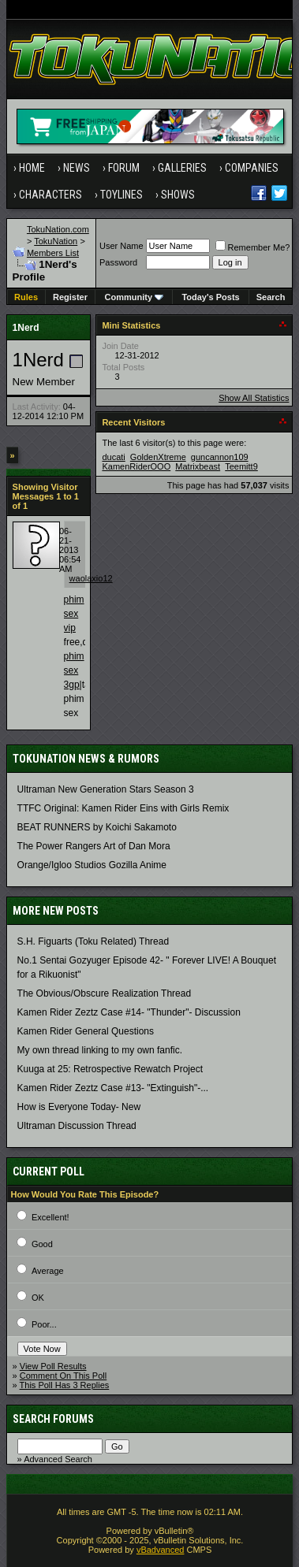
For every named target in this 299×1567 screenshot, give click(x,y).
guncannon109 (220, 457)
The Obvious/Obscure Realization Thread (104, 993)
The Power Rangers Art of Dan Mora (93, 846)
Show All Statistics (254, 398)
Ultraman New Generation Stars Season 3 (105, 789)
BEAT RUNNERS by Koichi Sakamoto (97, 827)
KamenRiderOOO (136, 466)
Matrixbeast (197, 466)
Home (32, 168)
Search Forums (53, 1419)
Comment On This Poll (63, 1375)
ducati (113, 457)
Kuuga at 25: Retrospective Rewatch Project (110, 1069)
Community (134, 297)
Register (70, 297)
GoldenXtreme (158, 457)
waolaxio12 (91, 578)
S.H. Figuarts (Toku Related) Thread (93, 941)
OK (38, 1297)
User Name (121, 246)
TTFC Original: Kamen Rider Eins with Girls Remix (123, 808)
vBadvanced (160, 1549)
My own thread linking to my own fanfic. (99, 1050)
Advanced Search (58, 1459)
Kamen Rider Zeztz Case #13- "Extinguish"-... (113, 1088)
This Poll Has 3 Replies (65, 1385)
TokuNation (55, 241)
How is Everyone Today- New (79, 1106)
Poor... (44, 1324)
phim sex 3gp (74, 670)
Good (42, 1244)
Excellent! (50, 1217)
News (76, 168)
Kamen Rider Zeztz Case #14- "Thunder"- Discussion (129, 1012)
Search (271, 297)
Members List (53, 253)
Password (118, 262)
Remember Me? (252, 247)
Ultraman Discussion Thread (76, 1125)
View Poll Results (53, 1366)
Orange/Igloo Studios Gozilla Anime (91, 865)
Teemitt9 (241, 466)
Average (48, 1271)
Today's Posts (210, 297)
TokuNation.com (58, 229)
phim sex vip (74, 613)
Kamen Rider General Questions (85, 1031)
